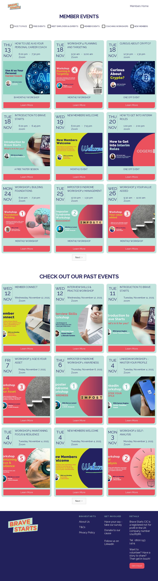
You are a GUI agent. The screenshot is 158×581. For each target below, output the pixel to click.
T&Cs (82, 527)
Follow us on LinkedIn (111, 543)
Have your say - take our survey (113, 523)
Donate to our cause (112, 532)
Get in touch (137, 566)
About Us (84, 521)
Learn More (27, 105)
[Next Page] (79, 257)
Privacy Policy (87, 532)
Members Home (139, 6)
